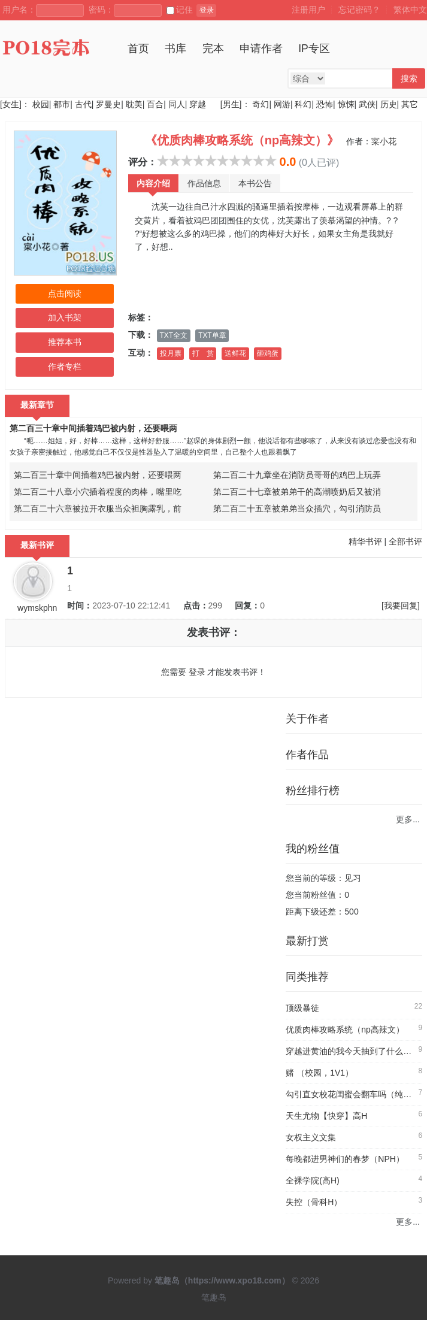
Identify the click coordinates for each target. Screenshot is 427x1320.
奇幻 (260, 104)
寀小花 (383, 141)
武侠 (367, 104)
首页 (138, 49)
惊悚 (346, 104)
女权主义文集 (311, 1137)
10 (271, 160)
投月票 (170, 353)
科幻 (303, 104)
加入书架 (64, 317)
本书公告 (255, 183)
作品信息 (204, 183)
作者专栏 (64, 366)
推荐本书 (64, 342)
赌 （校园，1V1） (319, 1072)
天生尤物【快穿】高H (326, 1116)
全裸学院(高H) (312, 1180)
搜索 (409, 78)
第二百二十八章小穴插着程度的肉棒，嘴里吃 (97, 491)
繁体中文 (410, 9)
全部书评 (405, 541)
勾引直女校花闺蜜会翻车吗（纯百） (353, 1094)
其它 (409, 104)
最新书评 (37, 545)
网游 (282, 104)
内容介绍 (153, 183)
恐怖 (324, 104)
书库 (175, 49)
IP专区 (314, 49)
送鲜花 (235, 353)
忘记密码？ (359, 9)
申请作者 (261, 49)
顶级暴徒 (302, 1008)
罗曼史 (108, 104)
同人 (176, 104)
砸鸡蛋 (267, 353)
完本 (213, 49)
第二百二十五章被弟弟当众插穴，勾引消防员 (297, 508)
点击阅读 (64, 293)
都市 (61, 104)
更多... (408, 819)
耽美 (134, 104)
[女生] (11, 104)
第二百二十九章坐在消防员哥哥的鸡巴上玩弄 (297, 475)
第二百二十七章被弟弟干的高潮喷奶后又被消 (297, 491)
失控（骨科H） (314, 1202)
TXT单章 (212, 335)
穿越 (197, 104)
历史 (388, 104)
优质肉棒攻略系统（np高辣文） (345, 1029)
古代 (83, 104)
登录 (206, 10)
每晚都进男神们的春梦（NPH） (345, 1159)
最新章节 (37, 405)
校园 (40, 104)
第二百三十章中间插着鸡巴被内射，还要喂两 (93, 428)
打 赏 (203, 353)
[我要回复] (400, 605)
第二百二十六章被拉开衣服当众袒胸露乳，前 (97, 508)
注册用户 (308, 9)
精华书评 (365, 541)
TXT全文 (173, 335)
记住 (179, 9)
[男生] (230, 104)
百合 (155, 104)
